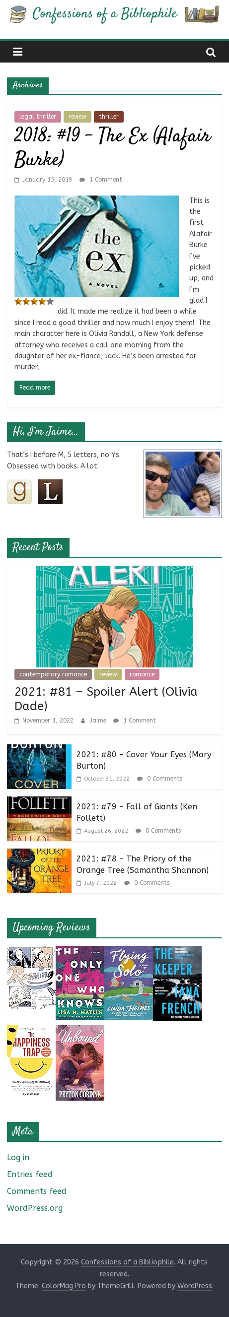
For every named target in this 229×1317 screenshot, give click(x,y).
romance (142, 674)
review (77, 116)
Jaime (99, 720)
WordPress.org (35, 1208)
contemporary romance (53, 674)
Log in (18, 1157)
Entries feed (30, 1174)
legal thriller (37, 116)
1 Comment (100, 179)
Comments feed (37, 1191)
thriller (109, 116)
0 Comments (159, 778)
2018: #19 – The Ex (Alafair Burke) (112, 149)
